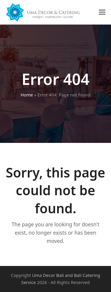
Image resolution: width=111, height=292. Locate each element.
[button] (102, 12)
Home (26, 95)
